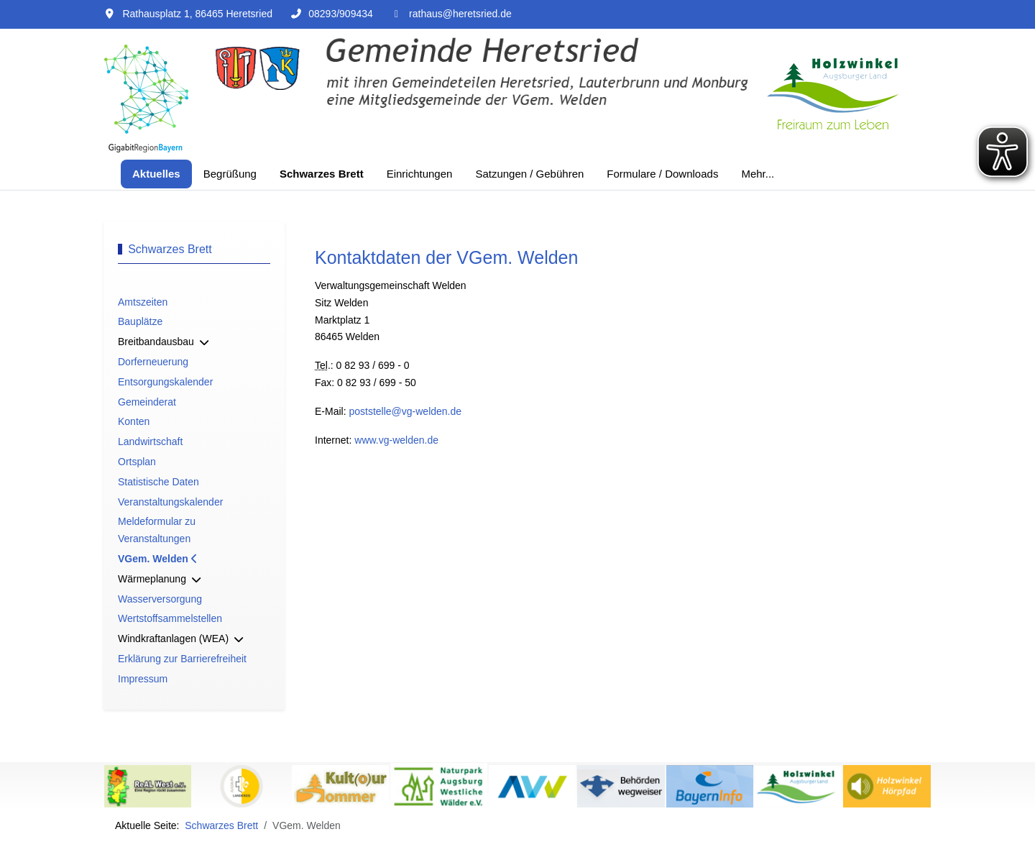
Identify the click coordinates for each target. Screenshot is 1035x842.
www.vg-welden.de (396, 440)
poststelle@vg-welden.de (405, 411)
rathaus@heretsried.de (460, 13)
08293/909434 (340, 13)
